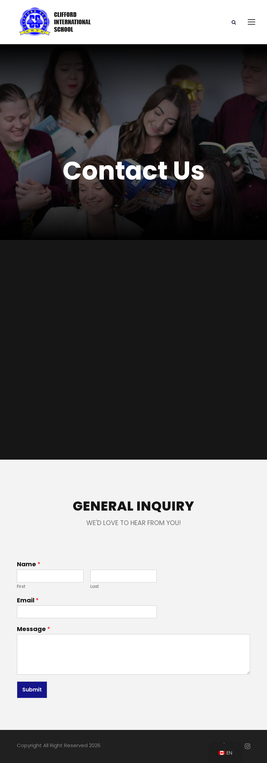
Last (94, 587)
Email (28, 600)
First (21, 587)
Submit (32, 689)
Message (33, 629)
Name (28, 564)
